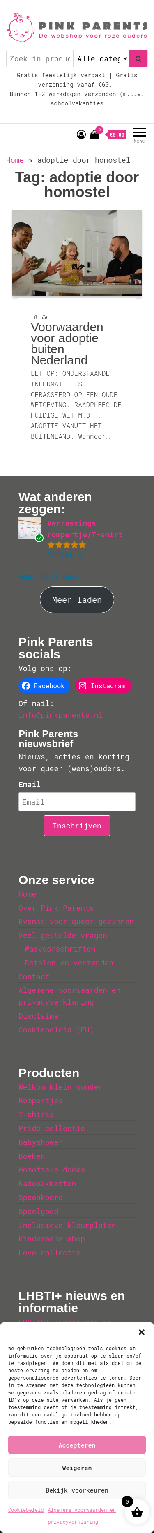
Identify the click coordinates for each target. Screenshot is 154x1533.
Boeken (31, 1156)
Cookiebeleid (26, 1509)
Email (29, 784)
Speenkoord (40, 1197)
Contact (34, 976)
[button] (142, 1332)
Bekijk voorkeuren (77, 1490)
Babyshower (40, 1142)
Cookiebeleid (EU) (56, 1030)
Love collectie (49, 1252)
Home (15, 160)
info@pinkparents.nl (60, 715)
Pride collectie (51, 1128)
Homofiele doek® (51, 1169)
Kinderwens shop (51, 1238)
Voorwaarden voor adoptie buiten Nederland (67, 343)
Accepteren (76, 1445)
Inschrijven (77, 825)
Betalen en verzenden (69, 962)
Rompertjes (40, 1100)
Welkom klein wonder (60, 1087)
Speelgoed (38, 1211)
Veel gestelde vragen (62, 935)
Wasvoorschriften (60, 949)
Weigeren (77, 1467)
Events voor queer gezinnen (76, 921)
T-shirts (36, 1114)
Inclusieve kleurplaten (67, 1225)
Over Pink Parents (56, 908)
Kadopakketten (47, 1183)
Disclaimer (40, 1016)
